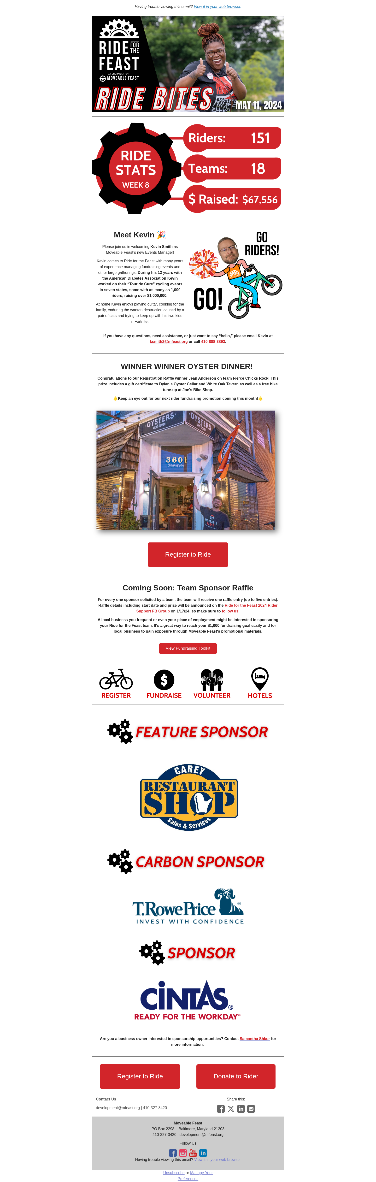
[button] (188, 554)
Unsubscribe (174, 1173)
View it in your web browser (217, 1160)
